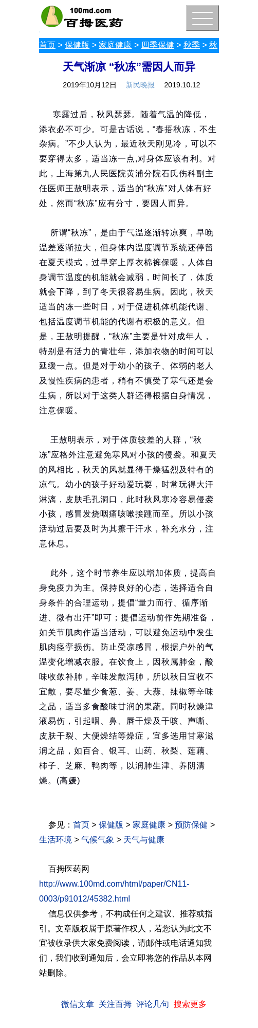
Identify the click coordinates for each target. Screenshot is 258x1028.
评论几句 (152, 1004)
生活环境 (55, 839)
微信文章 (77, 1004)
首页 (47, 45)
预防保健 (191, 824)
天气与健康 (143, 839)
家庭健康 (115, 45)
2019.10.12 (182, 85)
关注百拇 (115, 1004)
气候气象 (97, 839)
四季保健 (157, 45)
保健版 (77, 45)
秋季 (191, 45)
